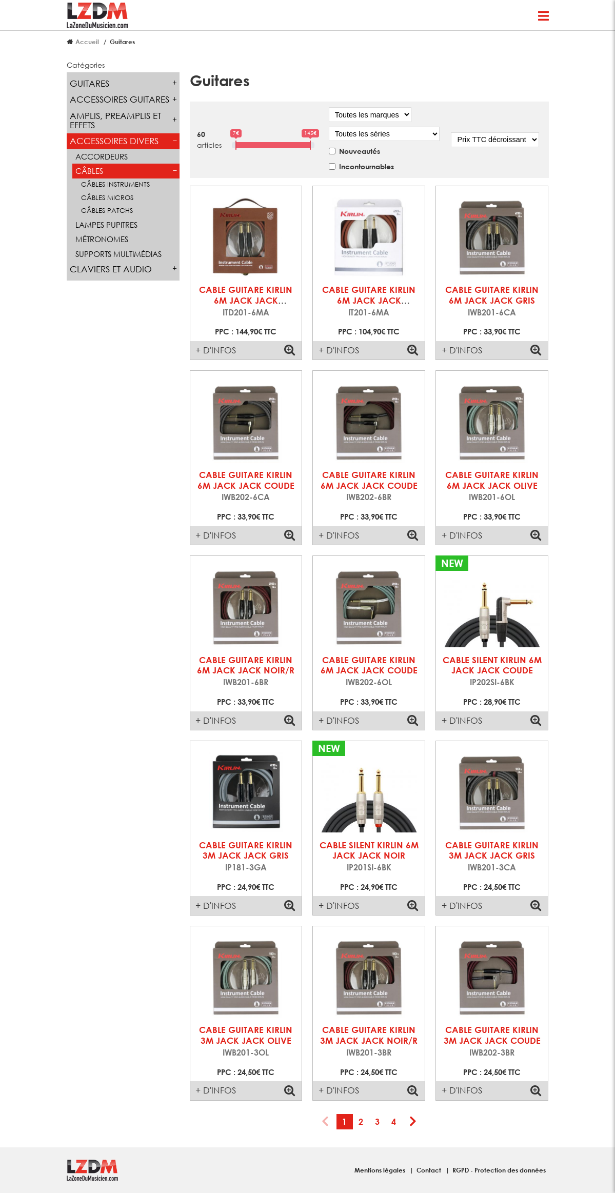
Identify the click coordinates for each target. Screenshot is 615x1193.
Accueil (87, 41)
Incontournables (366, 166)
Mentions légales (380, 1170)
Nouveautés (359, 151)
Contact (429, 1170)
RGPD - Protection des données (499, 1170)
